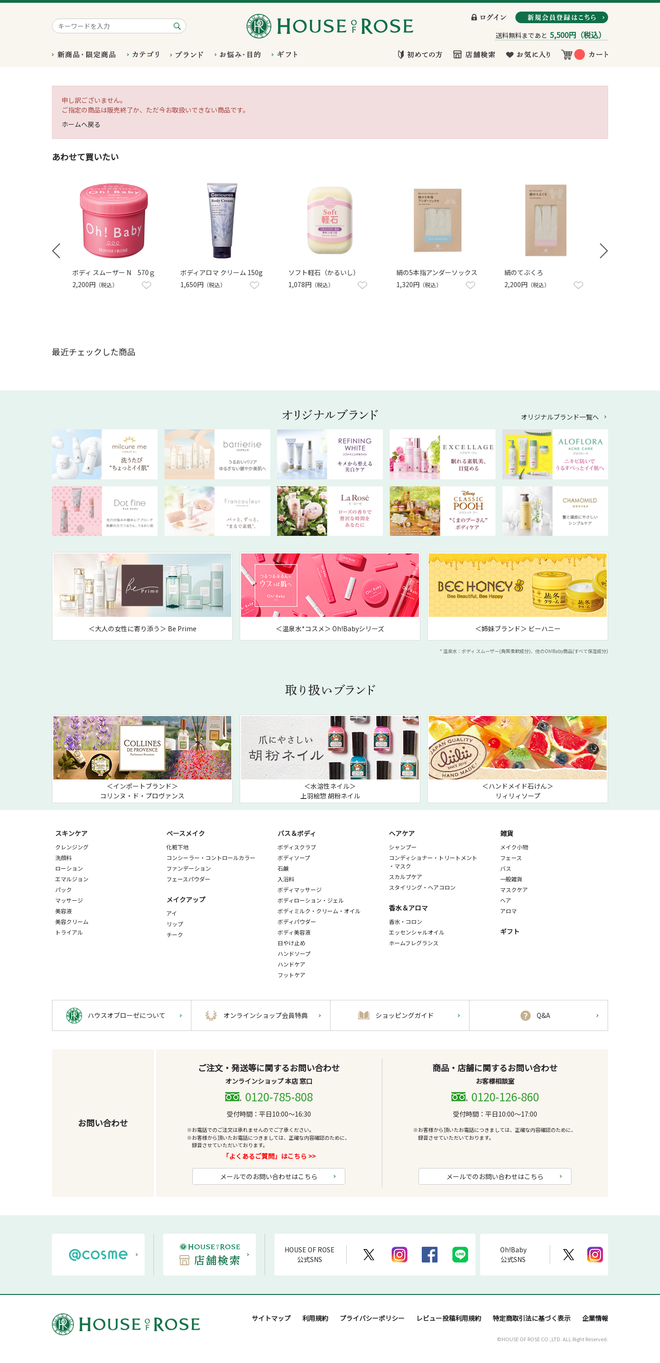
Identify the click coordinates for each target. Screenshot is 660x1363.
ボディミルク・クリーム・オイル (319, 911)
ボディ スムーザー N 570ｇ (113, 272)
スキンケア (71, 833)
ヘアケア (402, 833)
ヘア (505, 900)
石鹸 (283, 868)
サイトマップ (271, 1318)
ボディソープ (294, 857)
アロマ (508, 911)
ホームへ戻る (81, 124)
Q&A (543, 1015)
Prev (56, 251)
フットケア (291, 975)
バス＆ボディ (297, 833)
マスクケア (514, 889)
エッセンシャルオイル (416, 932)
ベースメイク (185, 833)
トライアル (69, 932)
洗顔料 (63, 857)
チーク (174, 934)
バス (505, 868)
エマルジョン (72, 879)
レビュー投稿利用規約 (448, 1318)
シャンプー (403, 847)
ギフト (510, 931)
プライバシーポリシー (372, 1318)
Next (604, 251)
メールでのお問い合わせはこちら (268, 1176)
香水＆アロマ (408, 907)
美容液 (63, 911)
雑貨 (506, 833)
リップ (174, 924)
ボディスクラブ (297, 847)
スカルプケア (405, 876)
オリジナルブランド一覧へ (560, 417)
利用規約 (315, 1318)
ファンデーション (188, 868)
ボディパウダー (297, 921)
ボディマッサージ (300, 889)
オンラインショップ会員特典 (265, 1015)
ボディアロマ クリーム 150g (221, 272)
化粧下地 (177, 847)
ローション (69, 868)
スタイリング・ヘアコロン (422, 887)
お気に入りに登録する (146, 285)
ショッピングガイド (404, 1015)
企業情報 (595, 1318)
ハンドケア (291, 964)
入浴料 (286, 879)
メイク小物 (514, 847)
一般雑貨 (511, 879)
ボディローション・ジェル (311, 900)
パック (63, 889)
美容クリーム (72, 921)
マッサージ (69, 900)
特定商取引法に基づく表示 (532, 1318)
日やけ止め (291, 943)
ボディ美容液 (294, 932)
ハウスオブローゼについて (126, 1015)
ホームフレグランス (413, 943)
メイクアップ (185, 899)
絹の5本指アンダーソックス (436, 272)
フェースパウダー (188, 879)
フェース (511, 857)
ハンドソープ (294, 953)
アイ (171, 913)
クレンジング (72, 847)
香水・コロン (405, 921)
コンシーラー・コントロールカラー (210, 857)
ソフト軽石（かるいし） (324, 272)
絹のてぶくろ (523, 272)
